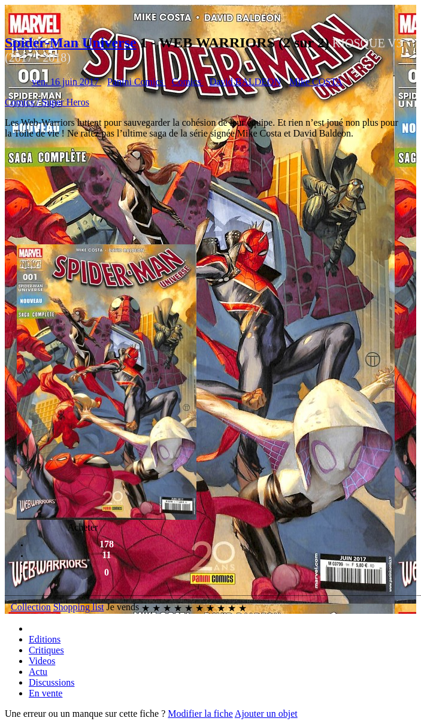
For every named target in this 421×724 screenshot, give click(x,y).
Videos (42, 661)
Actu (38, 672)
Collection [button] (31, 607)
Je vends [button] (123, 607)
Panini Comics (136, 82)
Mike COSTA (316, 82)
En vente (45, 693)
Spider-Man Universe (71, 42)
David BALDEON (245, 82)
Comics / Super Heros (47, 102)
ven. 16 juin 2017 (66, 82)
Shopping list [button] (78, 607)
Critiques (46, 650)
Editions (44, 639)
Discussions (51, 682)
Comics (188, 82)
